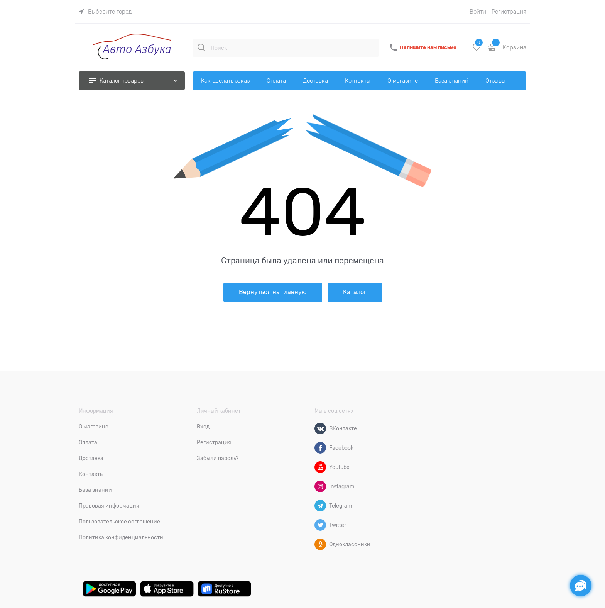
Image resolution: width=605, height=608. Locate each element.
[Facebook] (320, 448)
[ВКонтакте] (320, 428)
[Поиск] (201, 47)
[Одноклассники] (320, 544)
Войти (478, 11)
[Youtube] (320, 467)
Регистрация (509, 11)
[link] (105, 11)
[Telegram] (320, 505)
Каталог (355, 292)
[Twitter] (320, 525)
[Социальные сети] (580, 585)
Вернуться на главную (273, 292)
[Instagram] (320, 486)
